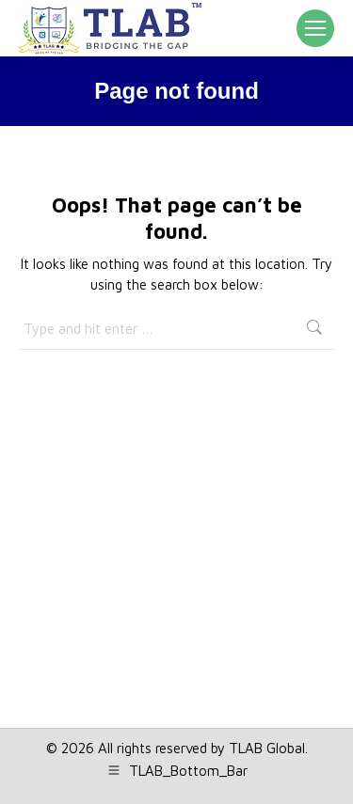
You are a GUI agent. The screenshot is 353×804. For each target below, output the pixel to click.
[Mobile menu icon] (315, 28)
